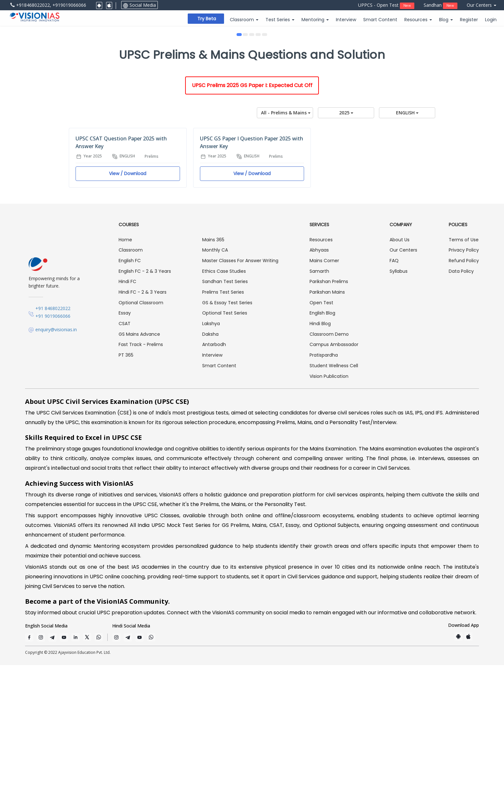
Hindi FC (127, 416)
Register (469, 19)
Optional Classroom (141, 437)
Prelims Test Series (223, 427)
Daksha (210, 469)
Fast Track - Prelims (141, 479)
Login (491, 19)
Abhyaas (319, 385)
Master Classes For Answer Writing (240, 395)
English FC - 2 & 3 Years (145, 406)
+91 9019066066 (52, 451)
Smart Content (380, 19)
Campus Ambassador (334, 479)
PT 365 (126, 490)
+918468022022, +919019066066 (48, 5)
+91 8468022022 (52, 443)
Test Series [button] (280, 19)
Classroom (131, 385)
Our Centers (481, 5)
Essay (125, 448)
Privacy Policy (464, 385)
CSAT (124, 458)
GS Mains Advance (139, 469)
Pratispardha (324, 490)
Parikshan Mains (327, 427)
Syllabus (399, 406)
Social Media (139, 5)
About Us (400, 374)
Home (125, 374)
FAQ (394, 395)
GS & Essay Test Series (227, 437)
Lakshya (211, 458)
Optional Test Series (224, 448)
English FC (130, 395)
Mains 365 (213, 374)
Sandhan (440, 5)
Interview (346, 19)
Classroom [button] (244, 19)
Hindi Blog (320, 458)
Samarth (319, 406)
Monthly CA (215, 385)
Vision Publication (329, 511)
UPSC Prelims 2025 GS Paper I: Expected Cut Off (252, 220)
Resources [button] (418, 19)
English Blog (322, 448)
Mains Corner (324, 395)
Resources (321, 374)
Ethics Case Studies (224, 406)
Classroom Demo (329, 469)
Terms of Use (464, 374)
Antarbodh (214, 479)
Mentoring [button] (315, 19)
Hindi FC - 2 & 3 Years (142, 427)
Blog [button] (446, 19)
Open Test (321, 437)
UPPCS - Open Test (386, 5)
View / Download (127, 308)
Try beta (206, 18)
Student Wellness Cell (334, 500)
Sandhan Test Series (225, 416)
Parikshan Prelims (329, 416)
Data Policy (461, 406)
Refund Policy (464, 395)
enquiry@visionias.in (56, 464)
